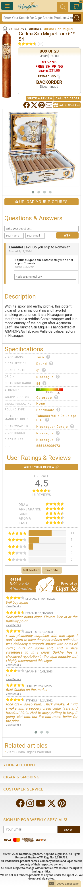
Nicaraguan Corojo (55, 426)
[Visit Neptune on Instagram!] (30, 804)
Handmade (48, 410)
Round (44, 363)
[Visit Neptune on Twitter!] (52, 804)
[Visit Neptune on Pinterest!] (62, 804)
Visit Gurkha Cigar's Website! (28, 752)
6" (41, 370)
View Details (13, 606)
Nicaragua (48, 377)
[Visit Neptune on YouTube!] (41, 804)
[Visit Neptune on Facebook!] (21, 804)
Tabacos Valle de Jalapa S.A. (56, 418)
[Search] (37, 18)
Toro (43, 357)
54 (41, 383)
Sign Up (68, 829)
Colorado (47, 397)
